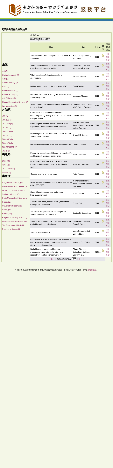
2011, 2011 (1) (8, 168)
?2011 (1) (6, 165)
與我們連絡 (91, 270)
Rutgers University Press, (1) (14, 217)
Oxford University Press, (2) (14, 190)
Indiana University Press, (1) (14, 221)
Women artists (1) (9, 106)
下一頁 (81, 259)
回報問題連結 (108, 57)
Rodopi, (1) (7, 213)
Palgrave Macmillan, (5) (12, 182)
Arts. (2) (5, 86)
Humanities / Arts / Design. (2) (15, 102)
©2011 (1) (6, 172)
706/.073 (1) (7, 143)
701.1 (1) (6, 151)
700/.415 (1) (7, 131)
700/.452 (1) (7, 139)
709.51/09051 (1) (9, 147)
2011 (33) (6, 161)
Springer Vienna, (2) (11, 194)
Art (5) (5, 71)
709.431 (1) (7, 135)
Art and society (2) (10, 94)
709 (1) (5, 116)
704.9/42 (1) (7, 124)
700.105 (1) (7, 120)
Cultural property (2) (11, 75)
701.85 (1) (6, 127)
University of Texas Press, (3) (14, 186)
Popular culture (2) (10, 90)
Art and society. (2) (10, 83)
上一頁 (53, 259)
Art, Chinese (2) (9, 98)
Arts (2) (5, 79)
